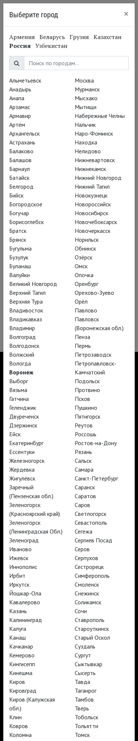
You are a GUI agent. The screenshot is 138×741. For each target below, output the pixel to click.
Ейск (15, 434)
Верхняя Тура (26, 301)
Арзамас (19, 107)
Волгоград (22, 336)
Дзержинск (23, 425)
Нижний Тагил (92, 186)
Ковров (18, 726)
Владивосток (26, 310)
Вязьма (18, 390)
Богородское (25, 204)
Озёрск (83, 257)
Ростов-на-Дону (96, 443)
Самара (84, 469)
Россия (20, 46)
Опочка (84, 275)
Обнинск (85, 248)
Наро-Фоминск (94, 133)
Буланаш (20, 266)
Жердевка (22, 469)
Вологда (20, 363)
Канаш (17, 637)
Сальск (83, 460)
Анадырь (20, 89)
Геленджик (22, 407)
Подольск (87, 381)
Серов (82, 549)
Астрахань (22, 142)
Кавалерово (24, 602)
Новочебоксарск (96, 222)
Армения (22, 37)
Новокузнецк (91, 195)
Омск (81, 266)
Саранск (85, 487)
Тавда (82, 681)
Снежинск (87, 593)
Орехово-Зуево (94, 292)
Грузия (79, 37)
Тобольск (86, 717)
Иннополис (23, 566)
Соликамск (88, 602)
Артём (17, 124)
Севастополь (91, 522)
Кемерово (22, 655)
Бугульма (20, 248)
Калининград (25, 619)
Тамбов (84, 699)
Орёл (81, 301)
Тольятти (86, 726)
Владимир (22, 328)
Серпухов (86, 558)
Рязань (83, 451)
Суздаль (85, 646)
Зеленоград (24, 540)
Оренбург (86, 283)
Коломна (20, 734)
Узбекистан (51, 46)
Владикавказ (25, 319)
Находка (86, 142)
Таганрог (85, 690)
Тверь (82, 708)
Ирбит (17, 575)
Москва (84, 80)
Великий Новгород (33, 283)
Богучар (19, 213)
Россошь (85, 434)
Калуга (17, 628)
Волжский (21, 354)
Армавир (20, 115)
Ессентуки (22, 451)
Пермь (83, 345)
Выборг (18, 381)
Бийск (16, 195)
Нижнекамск (90, 168)
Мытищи (85, 107)
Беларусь (52, 37)
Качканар (21, 646)
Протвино (87, 390)
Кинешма (20, 673)
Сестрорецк (89, 566)
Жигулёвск (22, 478)
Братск (17, 230)
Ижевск (18, 558)
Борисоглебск (26, 222)
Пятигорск (87, 416)
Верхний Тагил (27, 292)
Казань (18, 611)
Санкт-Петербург (96, 478)
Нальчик (85, 124)
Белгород (21, 186)
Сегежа (83, 531)
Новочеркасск (92, 230)
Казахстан (107, 37)
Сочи (81, 611)
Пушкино (86, 407)
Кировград (22, 690)
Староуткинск (92, 628)
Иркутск (19, 584)
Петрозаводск (93, 354)
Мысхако (86, 98)
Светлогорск (90, 513)
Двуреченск (24, 416)
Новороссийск (93, 204)
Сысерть (85, 673)
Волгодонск (24, 345)
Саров (82, 504)
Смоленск (87, 584)
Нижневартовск (95, 160)
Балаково (21, 151)
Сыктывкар (88, 664)
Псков (82, 398)
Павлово (86, 310)
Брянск (17, 239)
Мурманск (87, 89)
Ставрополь (90, 619)
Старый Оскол (92, 637)
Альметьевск (25, 80)
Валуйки (19, 275)
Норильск (87, 239)
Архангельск (24, 133)
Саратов (85, 496)
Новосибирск (91, 213)
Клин (15, 717)
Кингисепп (22, 664)
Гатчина (19, 398)
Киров (17, 681)
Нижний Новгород (98, 177)
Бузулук (18, 257)
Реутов (84, 425)
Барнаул (19, 168)
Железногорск (27, 460)
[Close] (126, 13)
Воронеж (21, 372)
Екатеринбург (26, 443)
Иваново (20, 549)
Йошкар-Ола (25, 593)
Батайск (19, 177)
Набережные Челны (100, 115)
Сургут (83, 655)
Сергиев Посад (93, 540)
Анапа (16, 98)
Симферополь (92, 575)
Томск (82, 734)
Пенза (82, 336)
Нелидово (88, 151)
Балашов (20, 160)
